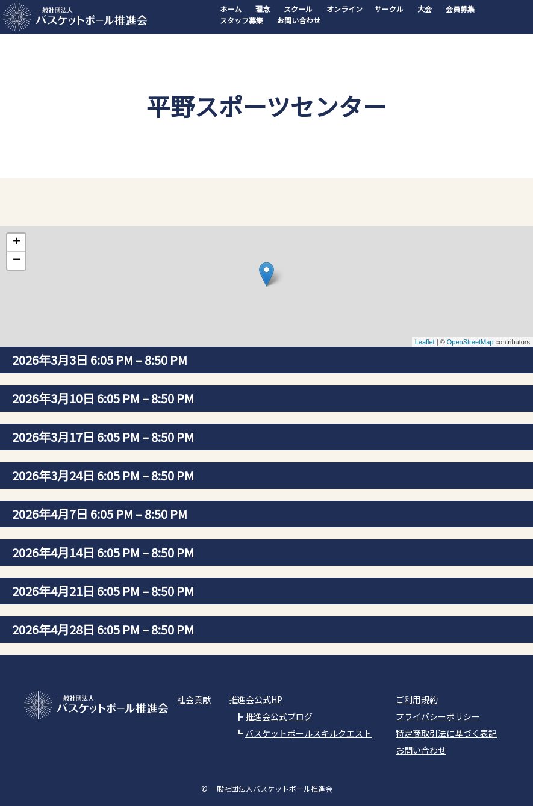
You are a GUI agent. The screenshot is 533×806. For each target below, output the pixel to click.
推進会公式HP (255, 699)
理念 (262, 9)
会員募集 (460, 9)
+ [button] (16, 243)
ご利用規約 (417, 699)
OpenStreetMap (470, 342)
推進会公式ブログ (279, 716)
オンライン (344, 9)
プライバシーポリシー (438, 716)
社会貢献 (194, 699)
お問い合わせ (298, 20)
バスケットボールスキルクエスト (308, 733)
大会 (424, 9)
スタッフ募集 (241, 20)
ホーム (231, 9)
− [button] (16, 261)
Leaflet (425, 342)
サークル (389, 9)
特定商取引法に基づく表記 (446, 733)
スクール (298, 9)
